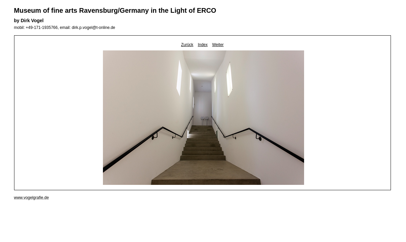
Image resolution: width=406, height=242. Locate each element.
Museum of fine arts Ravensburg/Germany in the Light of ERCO (115, 10)
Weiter (218, 44)
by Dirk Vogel (29, 20)
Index (203, 44)
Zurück (187, 44)
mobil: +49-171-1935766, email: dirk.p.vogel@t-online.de (64, 27)
